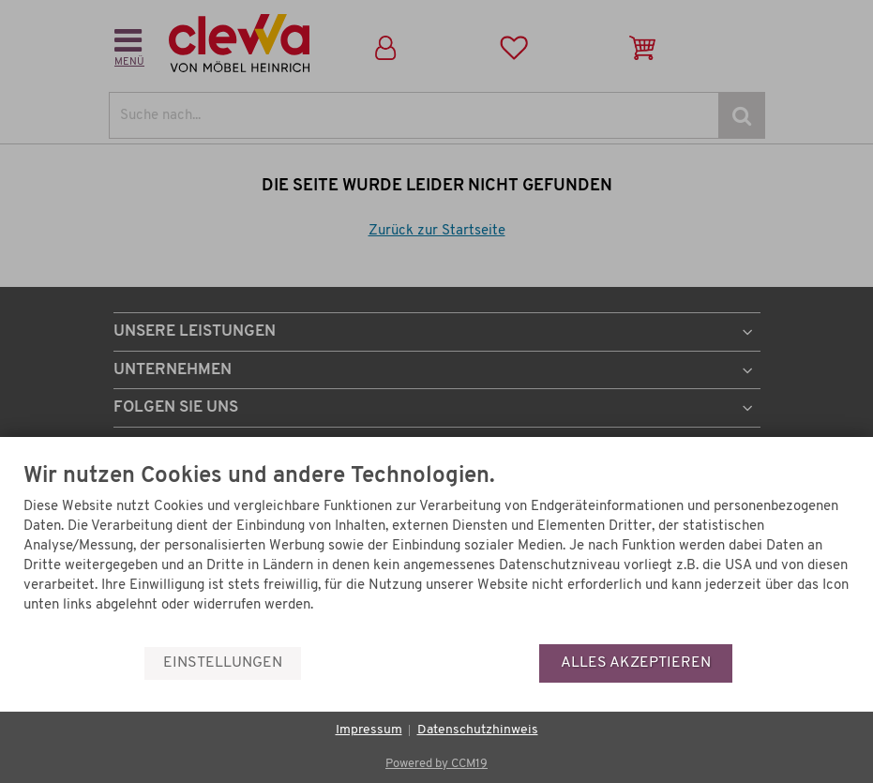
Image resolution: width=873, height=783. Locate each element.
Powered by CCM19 (436, 764)
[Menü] (843, 598)
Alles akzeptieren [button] (636, 662)
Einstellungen (222, 662)
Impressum (369, 730)
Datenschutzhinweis (477, 730)
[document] (436, 554)
